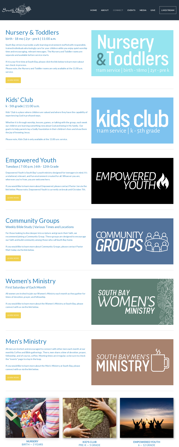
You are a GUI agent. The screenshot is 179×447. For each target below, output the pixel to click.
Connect (118, 10)
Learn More (13, 80)
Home (93, 10)
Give (153, 10)
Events (131, 10)
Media (143, 10)
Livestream (167, 10)
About (105, 10)
